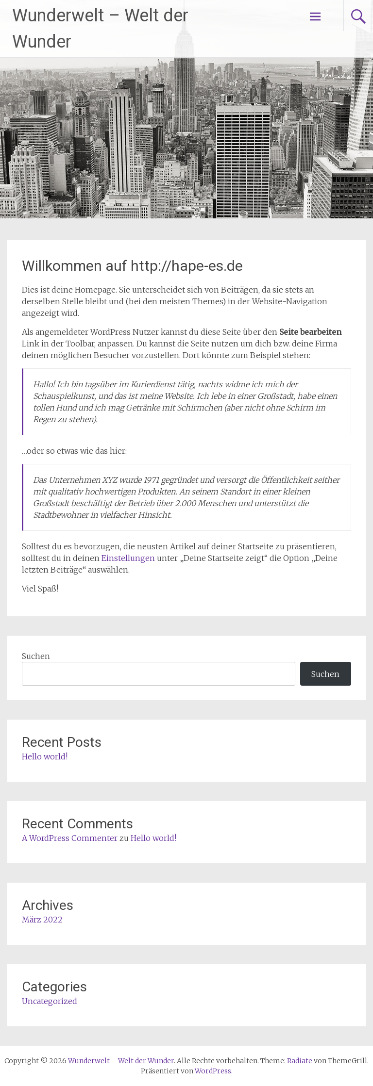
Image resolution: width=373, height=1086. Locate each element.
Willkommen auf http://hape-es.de (132, 265)
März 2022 (42, 919)
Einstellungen (128, 558)
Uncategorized (49, 1001)
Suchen (36, 656)
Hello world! (45, 756)
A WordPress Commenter (70, 838)
